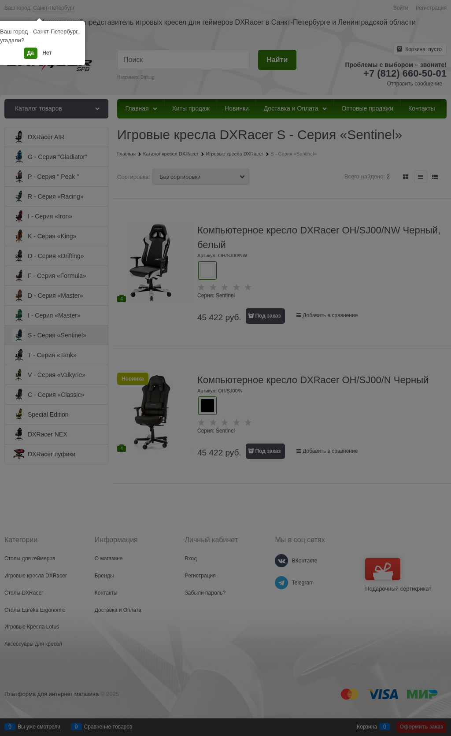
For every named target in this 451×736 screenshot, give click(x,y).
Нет (47, 53)
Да (30, 53)
